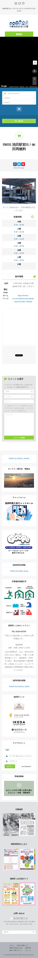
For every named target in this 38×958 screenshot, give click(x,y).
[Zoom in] (35, 79)
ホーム (12, 945)
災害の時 (28, 948)
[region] (19, 62)
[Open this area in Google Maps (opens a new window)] (4, 86)
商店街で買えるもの (16, 948)
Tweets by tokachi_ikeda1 (19, 458)
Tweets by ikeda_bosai (19, 571)
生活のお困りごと (22, 945)
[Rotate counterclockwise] (33, 71)
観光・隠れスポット (16, 950)
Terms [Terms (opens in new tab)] (26, 86)
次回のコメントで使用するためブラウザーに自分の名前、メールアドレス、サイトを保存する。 (18, 408)
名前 (19, 391)
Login (7, 749)
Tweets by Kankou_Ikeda (19, 686)
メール (19, 396)
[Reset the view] (34, 71)
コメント (9, 415)
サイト (8, 401)
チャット (28, 950)
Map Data (22, 86)
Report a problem (33, 86)
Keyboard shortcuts (13, 86)
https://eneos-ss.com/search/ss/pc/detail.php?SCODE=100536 (23, 299)
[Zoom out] (35, 83)
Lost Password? (26, 766)
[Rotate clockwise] (36, 71)
